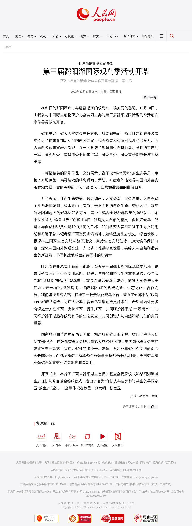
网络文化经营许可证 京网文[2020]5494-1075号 (79, 491)
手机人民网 (71, 438)
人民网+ (56, 438)
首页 (6, 36)
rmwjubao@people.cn (146, 477)
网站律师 (145, 462)
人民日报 (41, 438)
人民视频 (102, 438)
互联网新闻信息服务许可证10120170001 (43, 484)
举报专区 (148, 36)
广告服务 (82, 462)
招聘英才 (69, 462)
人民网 (7, 47)
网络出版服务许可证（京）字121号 (127, 491)
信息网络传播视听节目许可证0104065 (29, 491)
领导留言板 (87, 438)
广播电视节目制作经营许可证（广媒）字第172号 (143, 484)
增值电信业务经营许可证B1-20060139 (90, 484)
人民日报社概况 (25, 462)
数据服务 (120, 462)
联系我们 (170, 462)
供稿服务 (107, 462)
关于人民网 (43, 462)
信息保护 (158, 462)
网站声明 (133, 462)
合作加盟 (95, 462)
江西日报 (115, 91)
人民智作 (117, 438)
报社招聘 (57, 462)
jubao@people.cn (132, 470)
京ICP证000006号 (159, 491)
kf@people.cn (62, 477)
